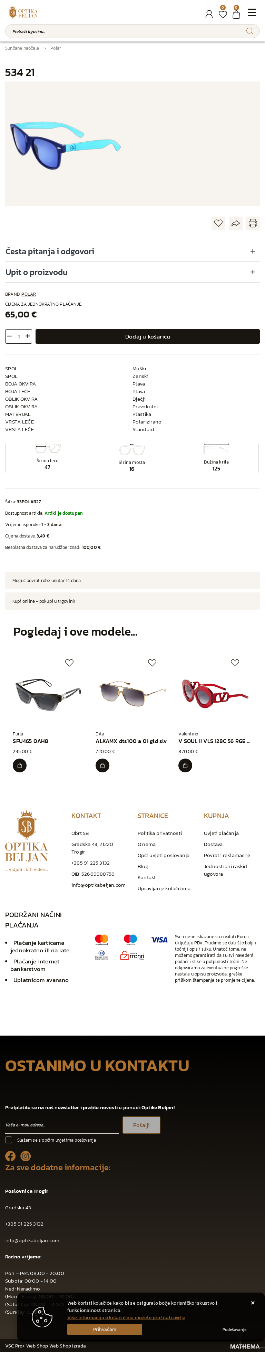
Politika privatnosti (160, 832)
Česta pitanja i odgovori (50, 251)
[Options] (234, 1329)
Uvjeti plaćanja (221, 832)
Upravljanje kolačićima (164, 887)
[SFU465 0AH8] (20, 764)
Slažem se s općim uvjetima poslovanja (56, 1139)
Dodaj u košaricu (147, 336)
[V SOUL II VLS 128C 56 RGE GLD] (186, 764)
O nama (147, 843)
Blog (143, 865)
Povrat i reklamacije (227, 854)
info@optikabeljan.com (98, 884)
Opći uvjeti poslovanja (163, 854)
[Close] (104, 1329)
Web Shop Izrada (67, 1345)
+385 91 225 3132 (90, 862)
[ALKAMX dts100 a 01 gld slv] (103, 764)
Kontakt (147, 876)
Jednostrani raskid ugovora (225, 869)
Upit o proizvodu (37, 272)
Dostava (213, 843)
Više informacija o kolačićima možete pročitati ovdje (126, 1317)
